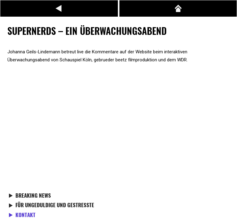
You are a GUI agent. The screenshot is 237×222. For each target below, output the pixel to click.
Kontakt (25, 215)
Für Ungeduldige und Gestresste (54, 205)
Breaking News (33, 196)
